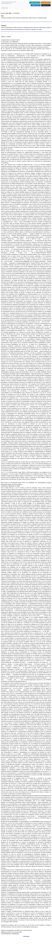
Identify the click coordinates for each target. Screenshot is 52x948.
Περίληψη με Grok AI (46, 5)
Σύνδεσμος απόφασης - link (6, 3)
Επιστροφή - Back (4, 7)
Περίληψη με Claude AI (45, 2)
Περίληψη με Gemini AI (35, 5)
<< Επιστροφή (26, 936)
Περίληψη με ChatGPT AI (35, 2)
